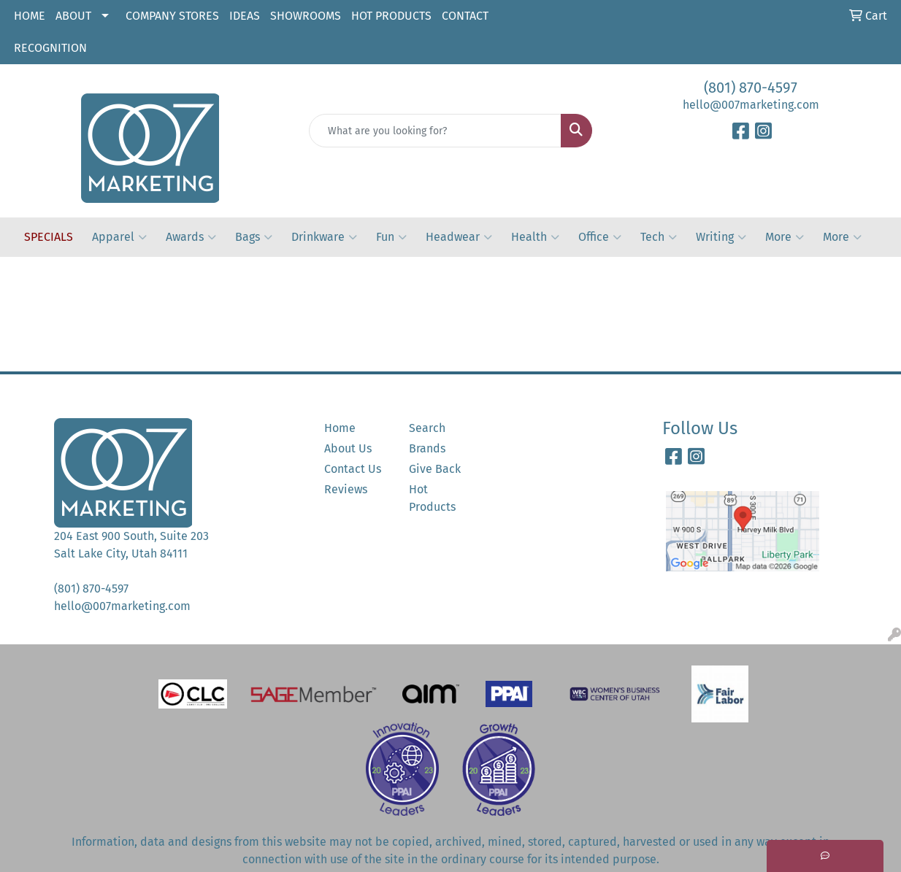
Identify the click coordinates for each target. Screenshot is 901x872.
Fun (391, 237)
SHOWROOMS (305, 16)
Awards (191, 237)
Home (340, 428)
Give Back (435, 469)
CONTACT (465, 16)
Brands (427, 448)
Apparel (119, 237)
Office (599, 237)
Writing (721, 237)
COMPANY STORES (172, 16)
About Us (348, 448)
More (784, 237)
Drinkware (324, 237)
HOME (29, 16)
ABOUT (73, 16)
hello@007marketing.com (751, 105)
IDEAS (244, 16)
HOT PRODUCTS (391, 16)
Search (427, 428)
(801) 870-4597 (750, 87)
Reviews (345, 489)
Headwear (459, 237)
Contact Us (352, 469)
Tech (658, 237)
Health (535, 237)
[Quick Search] (435, 130)
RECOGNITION (50, 48)
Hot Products (432, 498)
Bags (253, 237)
